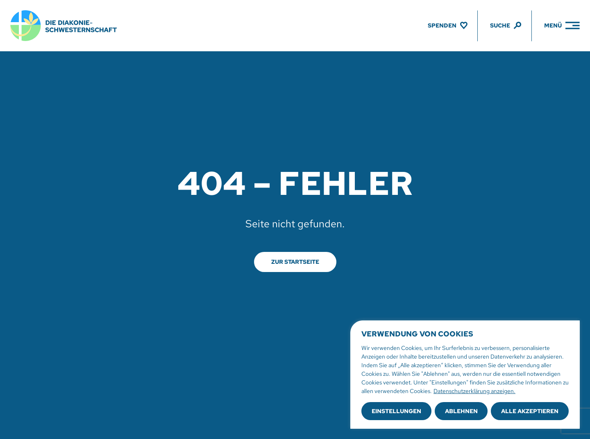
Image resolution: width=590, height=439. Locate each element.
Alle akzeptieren (529, 411)
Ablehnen (461, 411)
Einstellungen (396, 411)
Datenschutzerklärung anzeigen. (474, 391)
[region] (465, 374)
